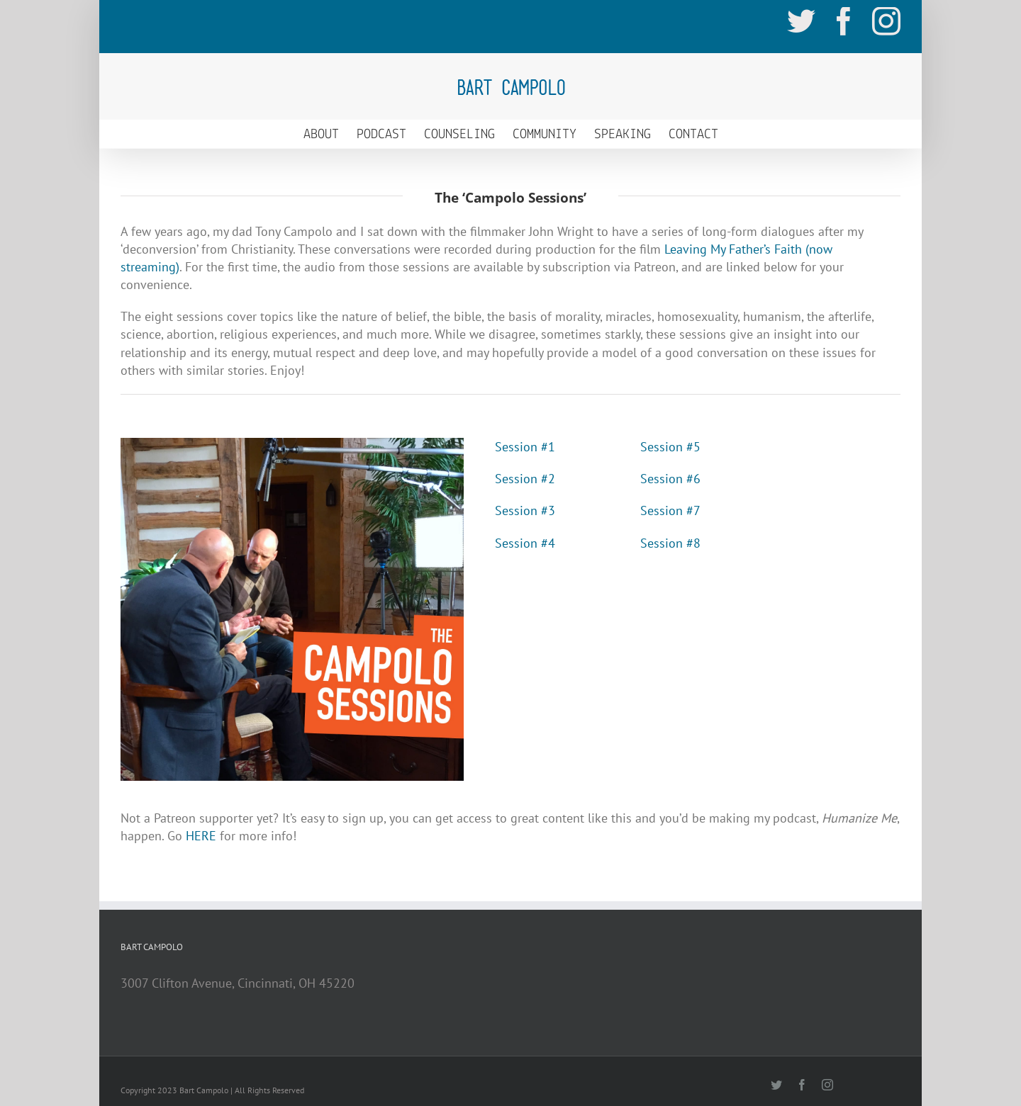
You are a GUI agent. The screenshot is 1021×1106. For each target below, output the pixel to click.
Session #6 (670, 478)
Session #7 (670, 510)
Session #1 (525, 447)
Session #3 (525, 510)
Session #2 (525, 478)
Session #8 (670, 543)
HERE (201, 836)
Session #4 (525, 543)
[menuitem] (330, 134)
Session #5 (670, 447)
